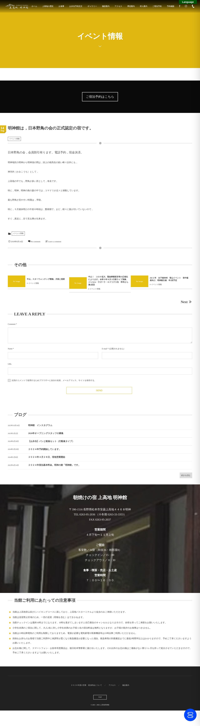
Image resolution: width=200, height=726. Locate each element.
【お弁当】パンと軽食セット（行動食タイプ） (51, 444)
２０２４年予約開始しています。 (44, 452)
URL (10, 364)
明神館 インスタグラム (40, 428)
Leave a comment (54, 241)
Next (186, 302)
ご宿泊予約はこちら (100, 97)
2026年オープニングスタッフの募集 (45, 436)
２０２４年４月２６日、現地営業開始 (46, 460)
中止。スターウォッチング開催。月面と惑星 (63, 279)
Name (10, 349)
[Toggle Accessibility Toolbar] (190, 714)
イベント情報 (14, 139)
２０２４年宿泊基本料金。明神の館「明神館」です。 (54, 468)
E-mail (104, 349)
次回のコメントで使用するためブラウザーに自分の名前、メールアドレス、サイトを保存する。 (54, 380)
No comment (35, 241)
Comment (11, 324)
